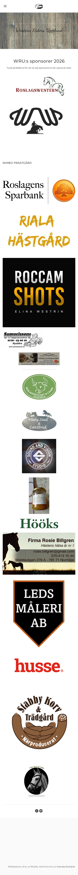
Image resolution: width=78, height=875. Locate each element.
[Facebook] (36, 811)
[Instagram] (41, 811)
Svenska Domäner (66, 866)
